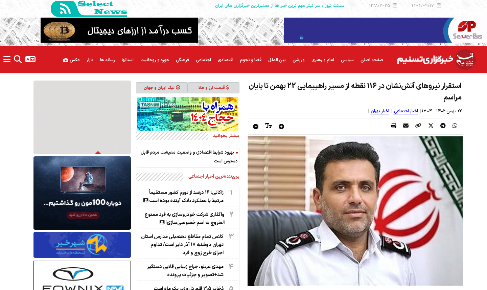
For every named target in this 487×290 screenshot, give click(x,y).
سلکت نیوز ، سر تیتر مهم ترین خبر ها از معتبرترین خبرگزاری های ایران (279, 5)
